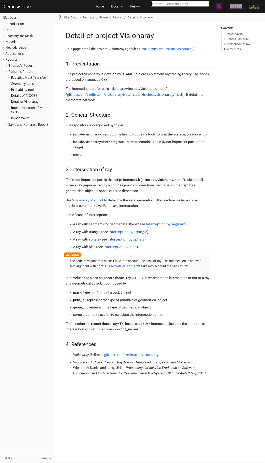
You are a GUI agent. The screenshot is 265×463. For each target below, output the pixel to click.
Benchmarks (20, 118)
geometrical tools (121, 266)
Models (10, 41)
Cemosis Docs (18, 6)
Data (8, 30)
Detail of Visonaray (25, 101)
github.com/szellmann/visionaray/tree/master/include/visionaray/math (125, 94)
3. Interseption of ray (236, 44)
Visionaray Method (87, 200)
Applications (14, 53)
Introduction (14, 23)
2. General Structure (236, 39)
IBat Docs (10, 17)
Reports (11, 59)
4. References (232, 49)
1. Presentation (233, 33)
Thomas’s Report (21, 65)
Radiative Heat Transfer (28, 77)
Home (99, 6)
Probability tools (23, 89)
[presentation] (121, 185)
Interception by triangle (128, 231)
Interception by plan (120, 246)
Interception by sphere (126, 239)
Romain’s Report (20, 71)
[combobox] (180, 4)
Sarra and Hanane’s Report (28, 124)
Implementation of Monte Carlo (30, 109)
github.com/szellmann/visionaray (166, 48)
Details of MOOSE (24, 95)
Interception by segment (165, 224)
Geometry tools (22, 83)
